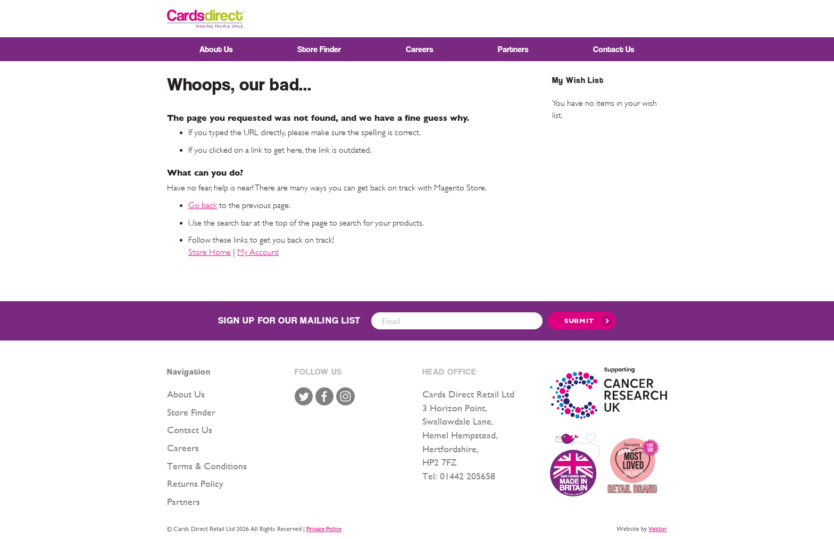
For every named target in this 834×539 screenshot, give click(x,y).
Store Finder (191, 412)
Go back (202, 205)
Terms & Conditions (207, 465)
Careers (183, 447)
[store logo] (206, 19)
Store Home (209, 252)
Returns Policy (195, 483)
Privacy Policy (323, 529)
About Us (186, 394)
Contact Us (189, 429)
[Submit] (582, 321)
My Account (258, 252)
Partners (183, 501)
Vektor (657, 529)
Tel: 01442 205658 (458, 476)
